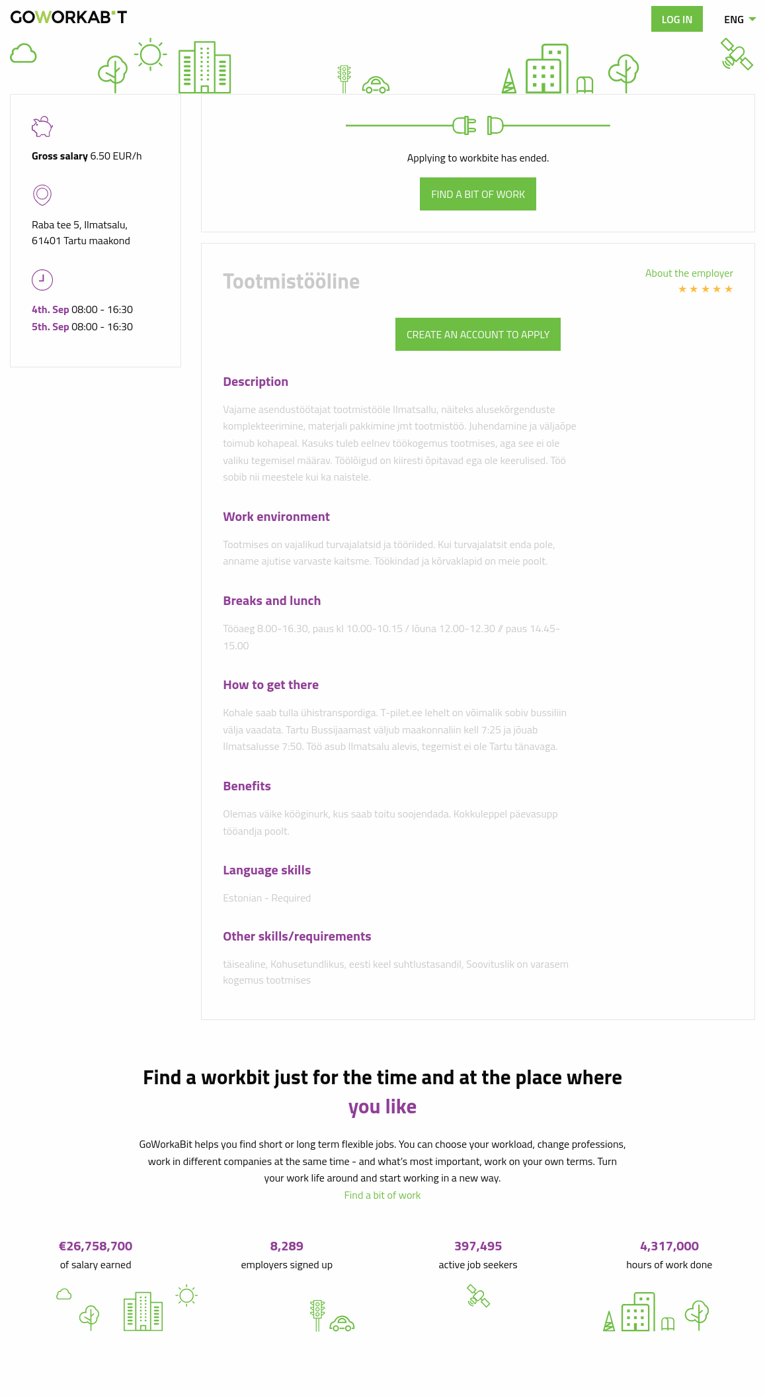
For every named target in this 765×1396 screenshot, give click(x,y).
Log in (677, 19)
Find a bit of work (478, 194)
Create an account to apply (478, 334)
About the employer (689, 273)
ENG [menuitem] (734, 19)
